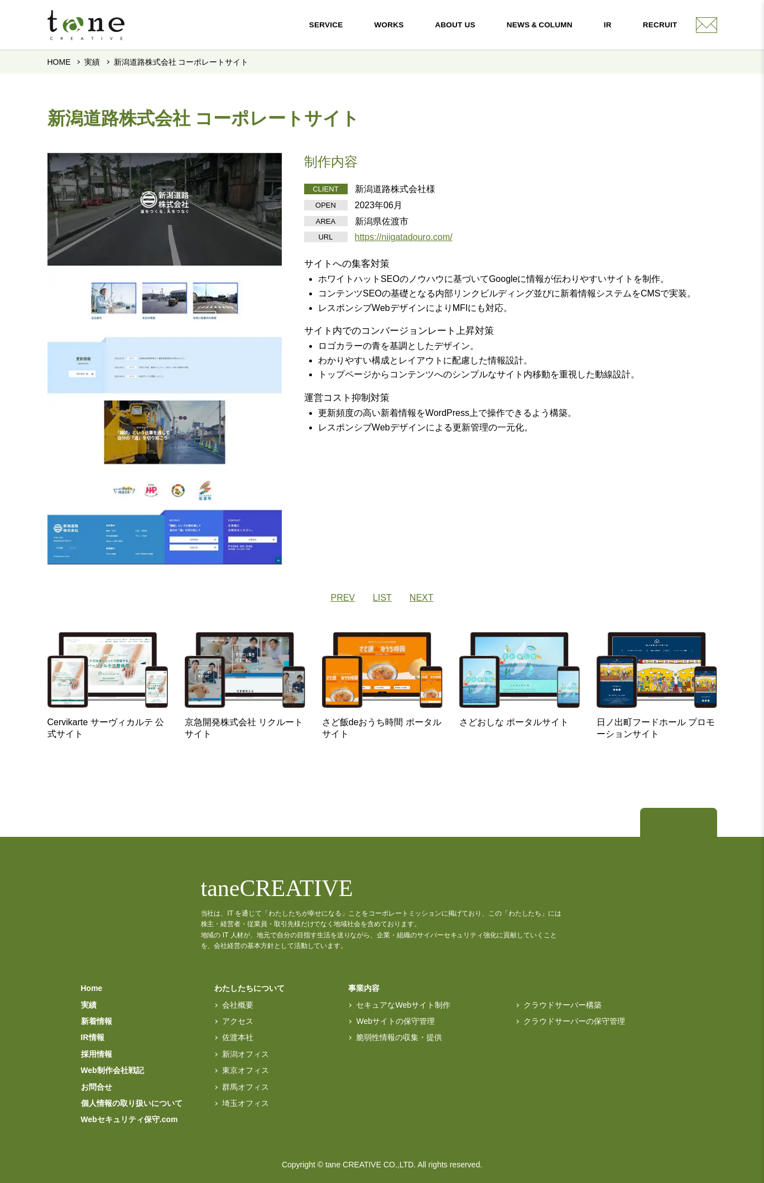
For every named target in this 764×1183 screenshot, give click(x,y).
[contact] (706, 25)
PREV (342, 597)
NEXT (422, 597)
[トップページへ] (663, 823)
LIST (382, 597)
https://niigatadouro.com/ (404, 237)
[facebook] (694, 823)
